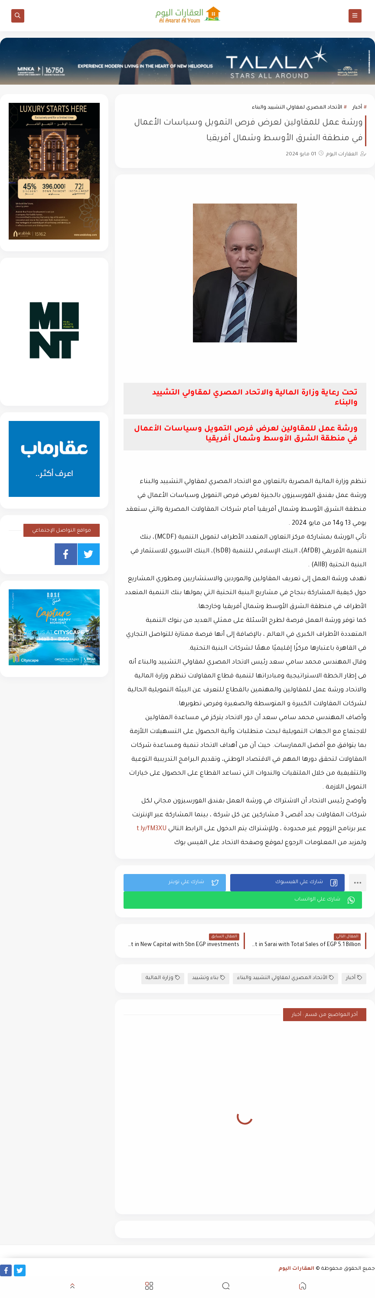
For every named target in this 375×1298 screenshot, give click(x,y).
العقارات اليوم (296, 1269)
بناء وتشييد (208, 978)
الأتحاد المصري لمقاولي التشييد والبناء (297, 108)
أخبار (357, 108)
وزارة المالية (163, 978)
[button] (287, 882)
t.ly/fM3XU (151, 829)
